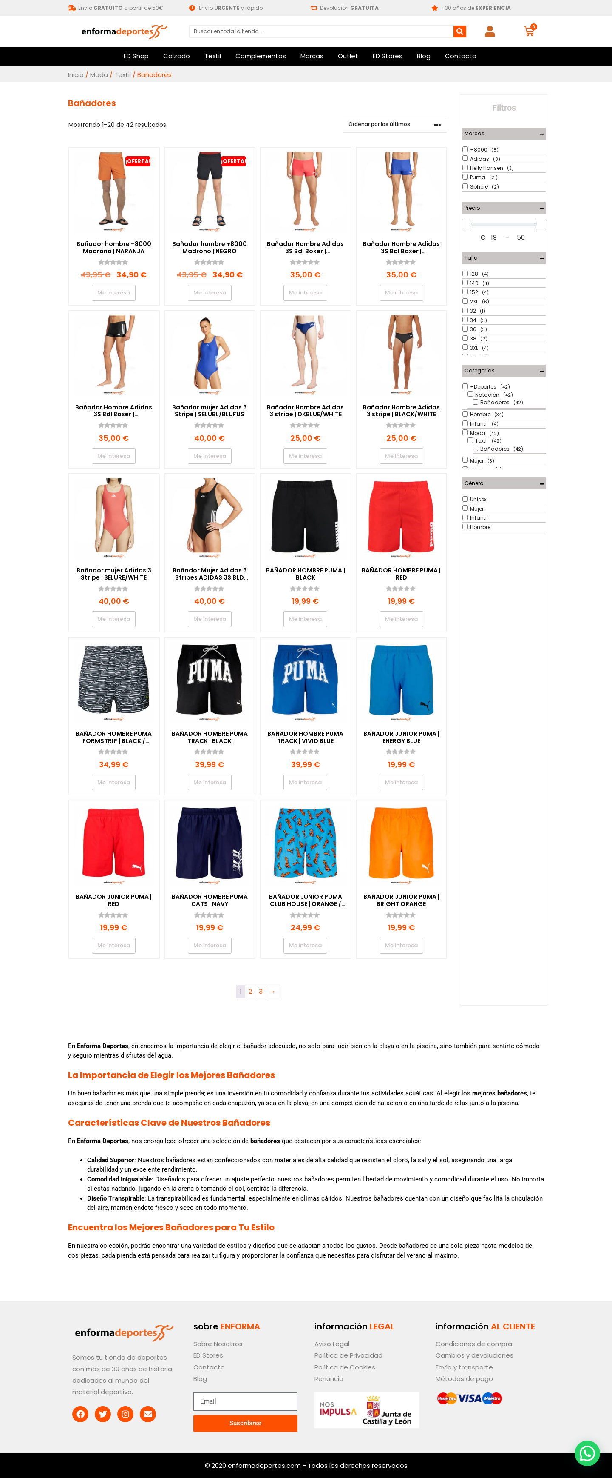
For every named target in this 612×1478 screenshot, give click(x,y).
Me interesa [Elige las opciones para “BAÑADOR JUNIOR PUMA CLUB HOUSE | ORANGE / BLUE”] (305, 945)
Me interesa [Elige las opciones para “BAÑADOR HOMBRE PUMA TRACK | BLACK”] (209, 782)
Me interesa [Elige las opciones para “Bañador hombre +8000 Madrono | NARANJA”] (113, 293)
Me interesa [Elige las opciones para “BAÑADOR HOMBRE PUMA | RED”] (401, 619)
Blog (424, 55)
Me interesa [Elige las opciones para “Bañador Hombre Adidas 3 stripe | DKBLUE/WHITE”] (305, 456)
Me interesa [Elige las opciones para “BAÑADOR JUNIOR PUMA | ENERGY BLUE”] (401, 782)
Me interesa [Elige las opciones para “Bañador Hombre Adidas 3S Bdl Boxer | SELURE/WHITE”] (305, 293)
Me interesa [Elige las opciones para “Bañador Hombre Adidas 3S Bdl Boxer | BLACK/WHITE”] (113, 456)
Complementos (260, 55)
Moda (99, 74)
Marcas (311, 55)
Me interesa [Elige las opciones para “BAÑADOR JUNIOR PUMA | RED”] (113, 945)
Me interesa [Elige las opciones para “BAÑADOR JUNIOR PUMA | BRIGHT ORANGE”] (401, 945)
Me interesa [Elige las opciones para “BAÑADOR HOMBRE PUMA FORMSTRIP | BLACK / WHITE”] (113, 782)
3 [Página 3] (261, 991)
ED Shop (136, 55)
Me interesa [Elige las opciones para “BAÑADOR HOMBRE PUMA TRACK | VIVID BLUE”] (305, 782)
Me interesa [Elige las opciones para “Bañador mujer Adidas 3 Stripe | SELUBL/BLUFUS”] (209, 456)
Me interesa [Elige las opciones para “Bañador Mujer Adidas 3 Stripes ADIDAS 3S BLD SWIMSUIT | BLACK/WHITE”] (209, 619)
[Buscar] (459, 31)
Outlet (348, 55)
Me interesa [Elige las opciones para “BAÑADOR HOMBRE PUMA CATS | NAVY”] (209, 945)
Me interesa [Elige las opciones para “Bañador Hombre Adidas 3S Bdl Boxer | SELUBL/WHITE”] (401, 293)
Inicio (76, 74)
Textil (212, 55)
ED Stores (387, 55)
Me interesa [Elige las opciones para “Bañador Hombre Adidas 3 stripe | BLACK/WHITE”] (401, 456)
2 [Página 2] (250, 991)
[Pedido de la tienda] (395, 124)
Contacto (460, 55)
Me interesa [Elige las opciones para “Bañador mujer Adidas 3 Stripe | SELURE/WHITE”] (113, 619)
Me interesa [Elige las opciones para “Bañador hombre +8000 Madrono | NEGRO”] (209, 293)
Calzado (176, 55)
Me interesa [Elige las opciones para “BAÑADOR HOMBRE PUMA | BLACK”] (305, 619)
